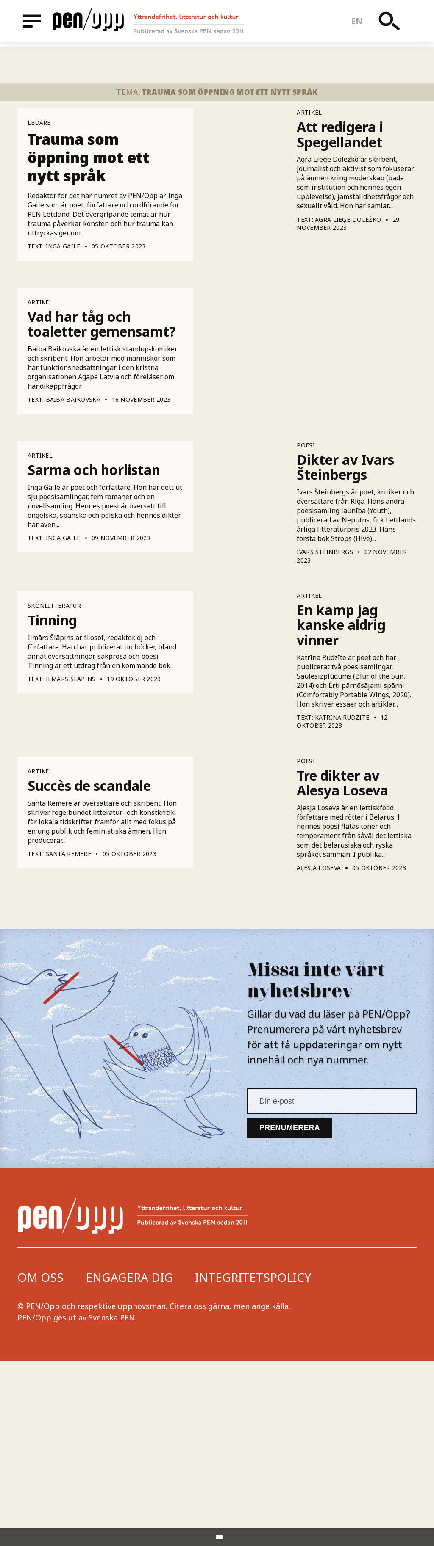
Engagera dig (129, 1463)
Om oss (40, 1463)
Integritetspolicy (253, 1463)
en (359, 23)
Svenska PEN (112, 1503)
